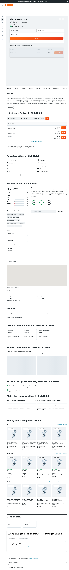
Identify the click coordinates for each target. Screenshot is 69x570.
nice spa (17, 213)
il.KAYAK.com (9, 567)
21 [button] (29, 45)
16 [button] (12, 45)
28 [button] (29, 48)
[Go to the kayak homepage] (9, 5)
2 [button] (46, 35)
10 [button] (16, 42)
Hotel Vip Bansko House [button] (27, 463)
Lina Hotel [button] (54, 435)
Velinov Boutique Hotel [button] (12, 435)
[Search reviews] (44, 204)
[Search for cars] (2, 14)
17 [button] (16, 45)
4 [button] (19, 39)
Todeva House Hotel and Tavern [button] (29, 435)
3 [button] (49, 35)
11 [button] (19, 42)
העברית (46, 1)
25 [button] (19, 48)
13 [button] (25, 42)
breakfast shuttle (10, 213)
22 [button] (32, 45)
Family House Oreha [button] (41, 463)
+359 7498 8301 (13, 17)
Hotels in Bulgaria (27, 567)
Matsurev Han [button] (10, 463)
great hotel (9, 210)
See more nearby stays (62, 417)
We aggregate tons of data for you (37, 558)
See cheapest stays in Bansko (60, 446)
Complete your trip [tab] (13, 531)
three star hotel (21, 216)
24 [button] (16, 48)
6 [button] (36, 39)
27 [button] (25, 48)
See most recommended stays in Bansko (58, 474)
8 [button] (32, 39)
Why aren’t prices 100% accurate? (37, 560)
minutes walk (16, 210)
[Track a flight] (2, 21)
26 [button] (22, 48)
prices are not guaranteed (33, 551)
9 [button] (46, 39)
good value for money (11, 216)
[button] (67, 1)
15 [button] (32, 42)
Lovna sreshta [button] (55, 492)
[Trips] (2, 28)
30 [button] (13, 51)
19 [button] (22, 45)
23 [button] (12, 48)
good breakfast (21, 207)
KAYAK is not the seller (37, 555)
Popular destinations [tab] (23, 531)
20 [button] (25, 45)
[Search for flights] (2, 9)
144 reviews (20, 18)
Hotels (14, 567)
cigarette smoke (18, 219)
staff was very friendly (11, 207)
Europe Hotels (19, 567)
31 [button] (16, 51)
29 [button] (32, 48)
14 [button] (29, 42)
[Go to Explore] (2, 18)
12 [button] (22, 42)
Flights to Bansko (13, 539)
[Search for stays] (2, 12)
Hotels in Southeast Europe (37, 567)
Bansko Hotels (46, 567)
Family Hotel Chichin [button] (42, 435)
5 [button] (22, 39)
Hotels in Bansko (31, 539)
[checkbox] (13, 242)
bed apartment (10, 219)
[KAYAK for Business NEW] (2, 24)
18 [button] (19, 45)
